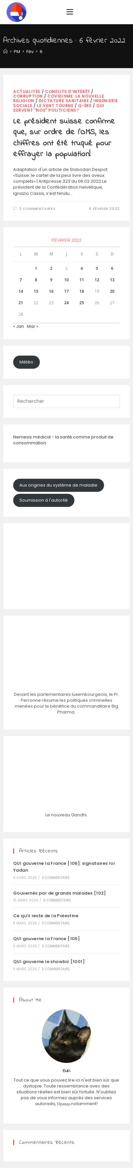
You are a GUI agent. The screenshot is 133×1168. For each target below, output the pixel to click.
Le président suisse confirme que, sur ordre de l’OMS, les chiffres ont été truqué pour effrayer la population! (64, 138)
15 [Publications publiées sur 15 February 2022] (36, 291)
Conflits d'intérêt (67, 91)
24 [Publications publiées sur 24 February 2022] (66, 303)
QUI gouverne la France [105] (46, 939)
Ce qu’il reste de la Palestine (45, 916)
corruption (28, 96)
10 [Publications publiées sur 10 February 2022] (66, 280)
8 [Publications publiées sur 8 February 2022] (36, 280)
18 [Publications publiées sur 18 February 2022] (81, 291)
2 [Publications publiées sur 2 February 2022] (51, 268)
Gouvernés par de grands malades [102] (59, 893)
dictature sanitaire (64, 100)
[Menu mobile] (69, 12)
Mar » (32, 326)
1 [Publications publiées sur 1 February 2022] (36, 268)
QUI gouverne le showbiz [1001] (49, 961)
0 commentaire (56, 877)
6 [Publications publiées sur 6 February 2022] (112, 268)
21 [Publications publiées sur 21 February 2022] (20, 303)
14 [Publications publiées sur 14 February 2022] (20, 291)
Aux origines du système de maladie (58, 485)
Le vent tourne (55, 105)
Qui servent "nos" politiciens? (58, 108)
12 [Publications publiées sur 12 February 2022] (97, 280)
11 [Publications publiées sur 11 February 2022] (81, 280)
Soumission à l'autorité (43, 500)
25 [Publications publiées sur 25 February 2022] (81, 303)
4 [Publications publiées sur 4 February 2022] (82, 268)
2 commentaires (37, 208)
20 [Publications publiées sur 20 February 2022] (112, 291)
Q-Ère (85, 105)
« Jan (18, 326)
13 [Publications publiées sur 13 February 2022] (112, 280)
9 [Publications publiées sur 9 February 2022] (51, 280)
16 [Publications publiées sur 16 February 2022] (51, 291)
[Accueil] (5, 51)
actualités (26, 91)
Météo (26, 362)
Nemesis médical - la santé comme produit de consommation (63, 440)
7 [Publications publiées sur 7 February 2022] (21, 280)
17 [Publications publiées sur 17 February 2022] (66, 291)
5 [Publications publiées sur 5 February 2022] (97, 268)
